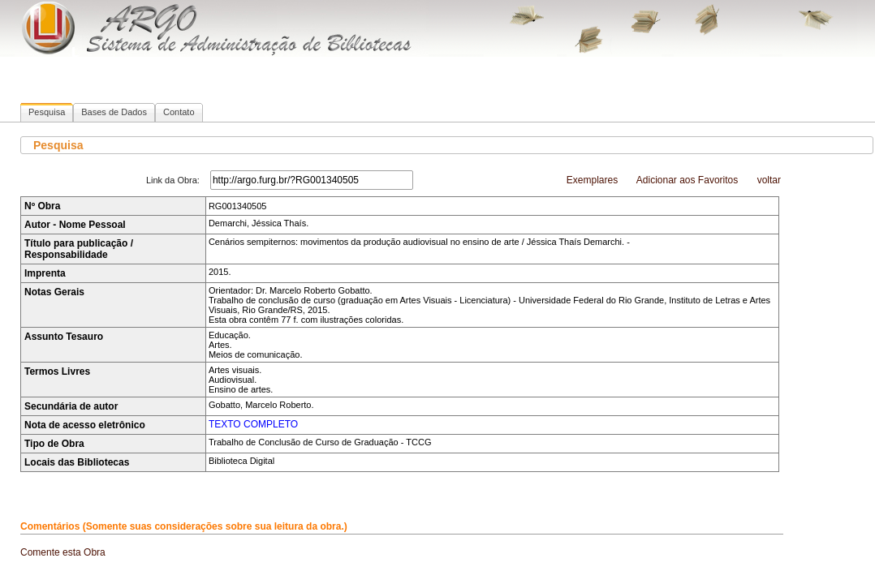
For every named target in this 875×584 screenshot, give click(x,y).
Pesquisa (46, 112)
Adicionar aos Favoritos (687, 180)
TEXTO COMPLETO (253, 424)
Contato (179, 112)
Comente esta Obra (63, 552)
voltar (769, 180)
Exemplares (592, 180)
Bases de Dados (114, 112)
